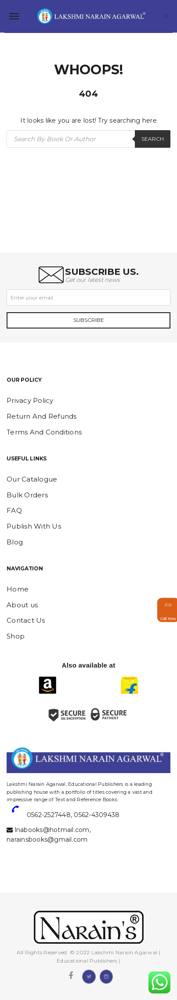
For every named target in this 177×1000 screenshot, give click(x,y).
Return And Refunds (42, 416)
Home (18, 589)
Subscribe (88, 320)
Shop (16, 636)
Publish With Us (34, 526)
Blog (15, 542)
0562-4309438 (96, 815)
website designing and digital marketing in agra (20, 778)
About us (22, 605)
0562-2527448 (49, 815)
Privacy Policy (30, 400)
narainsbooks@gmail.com (47, 839)
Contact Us (26, 620)
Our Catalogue (32, 479)
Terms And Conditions (44, 432)
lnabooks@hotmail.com (52, 830)
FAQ (14, 510)
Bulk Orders (27, 495)
